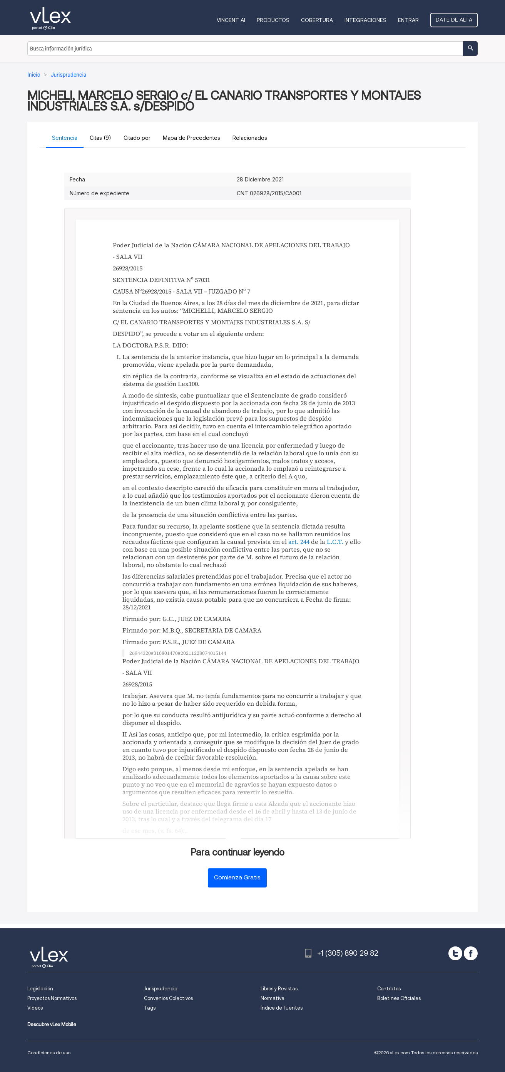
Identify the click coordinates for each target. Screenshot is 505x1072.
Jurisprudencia (160, 988)
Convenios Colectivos (168, 998)
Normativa (272, 998)
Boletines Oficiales (399, 998)
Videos (35, 1008)
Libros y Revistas (279, 988)
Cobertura (317, 20)
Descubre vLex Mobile (51, 1024)
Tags (150, 1008)
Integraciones (365, 20)
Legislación (40, 988)
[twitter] (455, 953)
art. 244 (298, 541)
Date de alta (454, 20)
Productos (273, 20)
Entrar (408, 20)
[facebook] (471, 953)
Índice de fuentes (282, 1008)
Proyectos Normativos (52, 998)
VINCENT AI (231, 20)
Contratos (389, 988)
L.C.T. (335, 541)
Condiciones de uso (48, 1052)
